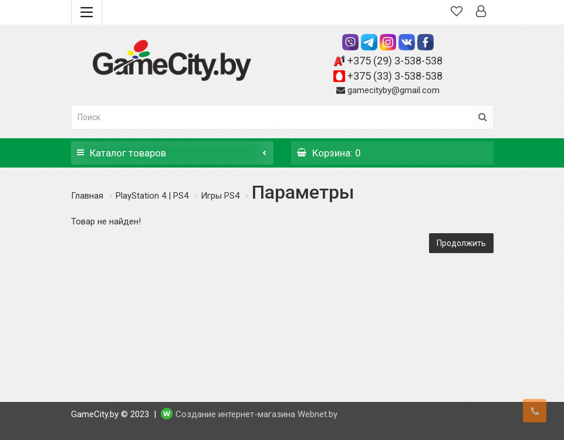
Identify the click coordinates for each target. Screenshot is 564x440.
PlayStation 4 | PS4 (152, 195)
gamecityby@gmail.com (393, 90)
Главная (87, 195)
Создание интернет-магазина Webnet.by (256, 414)
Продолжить (461, 243)
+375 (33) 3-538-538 (395, 76)
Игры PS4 (220, 195)
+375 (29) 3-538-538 (395, 60)
